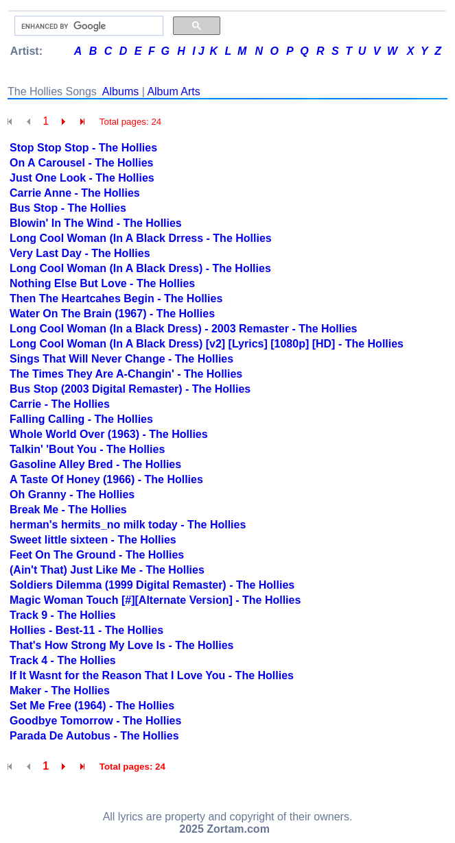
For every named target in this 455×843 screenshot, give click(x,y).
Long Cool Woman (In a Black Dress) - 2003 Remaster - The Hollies (184, 328)
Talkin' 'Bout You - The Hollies (87, 449)
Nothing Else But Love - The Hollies (102, 283)
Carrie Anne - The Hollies (75, 193)
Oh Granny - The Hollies (72, 494)
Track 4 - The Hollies (63, 660)
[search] (87, 26)
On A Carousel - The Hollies (82, 163)
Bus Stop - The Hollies (68, 208)
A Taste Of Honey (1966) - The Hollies (106, 479)
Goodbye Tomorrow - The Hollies (95, 720)
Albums (120, 91)
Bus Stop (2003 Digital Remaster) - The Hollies (130, 389)
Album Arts (173, 91)
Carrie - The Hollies (60, 404)
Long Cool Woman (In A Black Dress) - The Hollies (140, 268)
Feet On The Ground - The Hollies (97, 555)
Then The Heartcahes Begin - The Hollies (116, 298)
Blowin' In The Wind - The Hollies (96, 223)
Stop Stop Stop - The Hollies (83, 148)
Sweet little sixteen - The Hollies (93, 540)
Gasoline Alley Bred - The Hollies (95, 464)
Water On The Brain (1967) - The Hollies (112, 313)
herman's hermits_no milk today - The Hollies (128, 524)
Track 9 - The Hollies (63, 615)
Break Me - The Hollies (68, 509)
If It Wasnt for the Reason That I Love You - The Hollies (152, 675)
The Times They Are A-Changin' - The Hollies (126, 374)
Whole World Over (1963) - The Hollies (109, 434)
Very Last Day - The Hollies (80, 253)
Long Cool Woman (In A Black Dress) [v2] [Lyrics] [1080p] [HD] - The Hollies (207, 344)
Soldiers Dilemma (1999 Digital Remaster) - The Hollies (152, 585)
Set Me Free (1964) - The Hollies (92, 705)
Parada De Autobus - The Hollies (94, 736)
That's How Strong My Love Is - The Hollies (122, 645)
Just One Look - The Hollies (82, 178)
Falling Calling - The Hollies (81, 419)
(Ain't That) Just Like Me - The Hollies (107, 570)
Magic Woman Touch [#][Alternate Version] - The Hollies (155, 600)
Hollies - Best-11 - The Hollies (86, 630)
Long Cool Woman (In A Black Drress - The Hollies (141, 238)
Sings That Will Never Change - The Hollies (121, 359)
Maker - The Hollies (60, 690)
